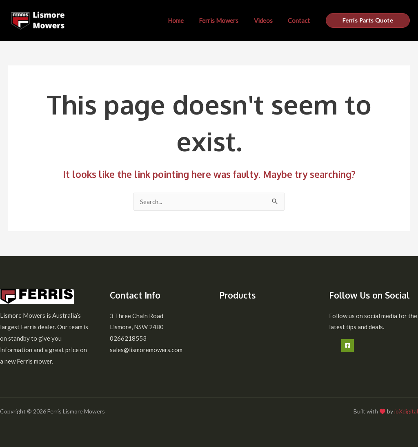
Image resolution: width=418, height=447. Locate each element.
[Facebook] (347, 345)
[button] (368, 20)
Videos (267, 20)
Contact (300, 20)
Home (186, 20)
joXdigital (406, 411)
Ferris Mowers (226, 20)
